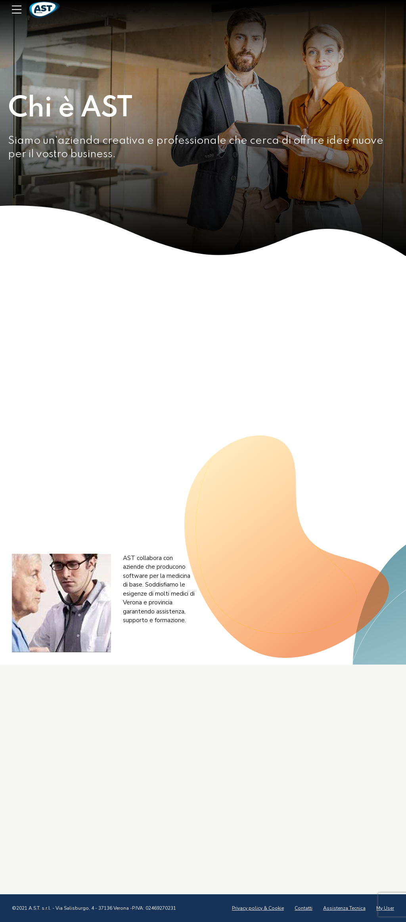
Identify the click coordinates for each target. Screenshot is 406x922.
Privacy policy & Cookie (258, 908)
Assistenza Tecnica (344, 908)
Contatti (303, 908)
